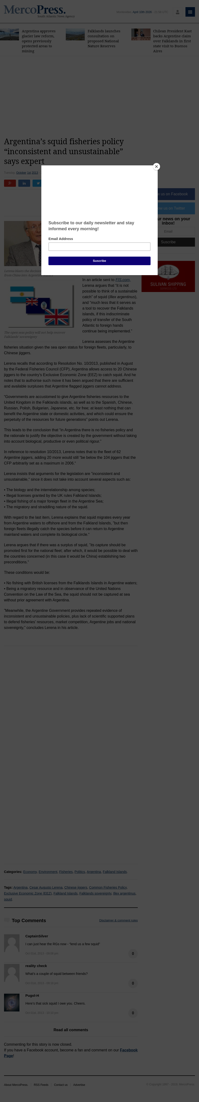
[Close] (156, 166)
